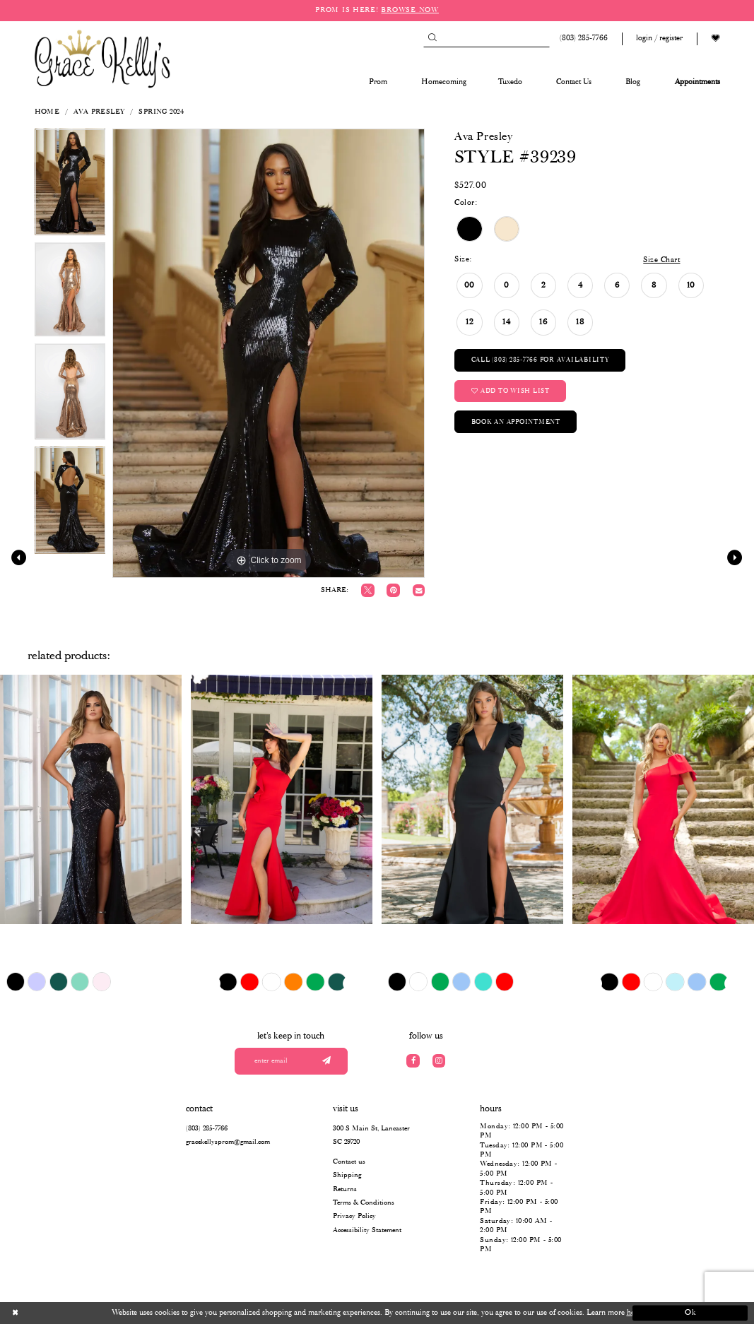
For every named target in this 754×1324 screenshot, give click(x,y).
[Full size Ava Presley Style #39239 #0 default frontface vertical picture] (268, 353)
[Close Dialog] (64, 1313)
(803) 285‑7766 (206, 1129)
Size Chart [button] (661, 260)
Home (47, 112)
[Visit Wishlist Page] (715, 38)
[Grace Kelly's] (102, 58)
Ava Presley (99, 112)
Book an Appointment (515, 422)
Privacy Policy (354, 1216)
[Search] (486, 38)
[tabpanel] (70, 186)
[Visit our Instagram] (439, 1061)
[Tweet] (368, 590)
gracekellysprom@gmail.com (228, 1142)
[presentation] (91, 799)
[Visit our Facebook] (413, 1061)
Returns (345, 1189)
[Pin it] (393, 590)
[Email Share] (419, 590)
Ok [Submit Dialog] (691, 1313)
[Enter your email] (291, 1061)
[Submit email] (326, 1061)
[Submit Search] (432, 38)
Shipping (347, 1175)
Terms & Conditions (363, 1203)
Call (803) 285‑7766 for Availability (540, 360)
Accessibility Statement (367, 1230)
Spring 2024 (161, 112)
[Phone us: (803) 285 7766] (581, 38)
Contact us (349, 1162)
